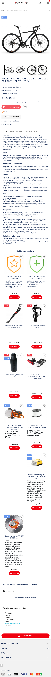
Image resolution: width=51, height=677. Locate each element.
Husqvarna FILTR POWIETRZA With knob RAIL (37, 426)
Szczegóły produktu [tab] (16, 131)
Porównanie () (25, 635)
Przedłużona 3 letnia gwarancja (14, 277)
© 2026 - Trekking (6, 671)
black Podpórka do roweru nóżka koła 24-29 (14, 326)
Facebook (1, 665)
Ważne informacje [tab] (31, 131)
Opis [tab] (5, 131)
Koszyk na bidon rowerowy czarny (37, 326)
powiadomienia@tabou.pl (12, 623)
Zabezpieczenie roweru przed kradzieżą (37, 277)
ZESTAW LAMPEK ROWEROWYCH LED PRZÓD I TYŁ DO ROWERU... (37, 376)
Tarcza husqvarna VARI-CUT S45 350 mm (14, 537)
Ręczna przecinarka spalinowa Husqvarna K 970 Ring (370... (14, 427)
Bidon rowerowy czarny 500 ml (14, 375)
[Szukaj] (25, 10)
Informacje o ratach (7, 124)
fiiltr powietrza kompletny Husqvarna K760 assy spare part (37, 476)
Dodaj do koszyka (11, 107)
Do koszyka (14, 297)
